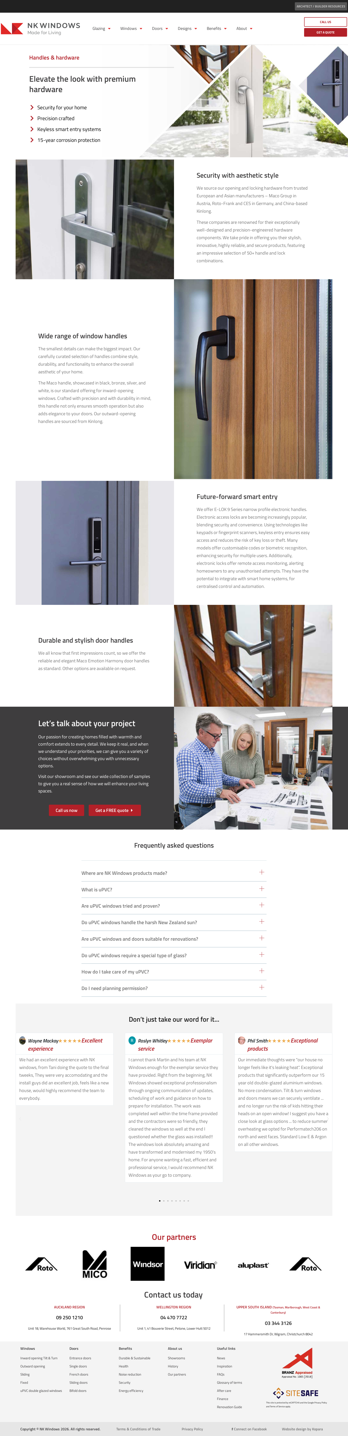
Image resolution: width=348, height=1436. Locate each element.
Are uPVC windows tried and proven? (120, 906)
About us (175, 1348)
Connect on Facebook (249, 1429)
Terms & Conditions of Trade (138, 1429)
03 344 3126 (278, 1323)
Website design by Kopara (302, 1429)
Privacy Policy (192, 1429)
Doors (160, 28)
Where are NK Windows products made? (124, 873)
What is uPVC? (96, 889)
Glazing (102, 28)
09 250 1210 (69, 1317)
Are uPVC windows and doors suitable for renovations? (139, 939)
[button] (174, 874)
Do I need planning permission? (114, 988)
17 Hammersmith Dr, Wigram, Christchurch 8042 (278, 1334)
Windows (131, 28)
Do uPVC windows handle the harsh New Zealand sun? (139, 922)
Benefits (217, 28)
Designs (188, 28)
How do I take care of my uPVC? (115, 972)
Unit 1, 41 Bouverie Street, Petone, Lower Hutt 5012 (173, 1328)
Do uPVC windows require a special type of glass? (134, 955)
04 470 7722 (173, 1317)
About (244, 28)
